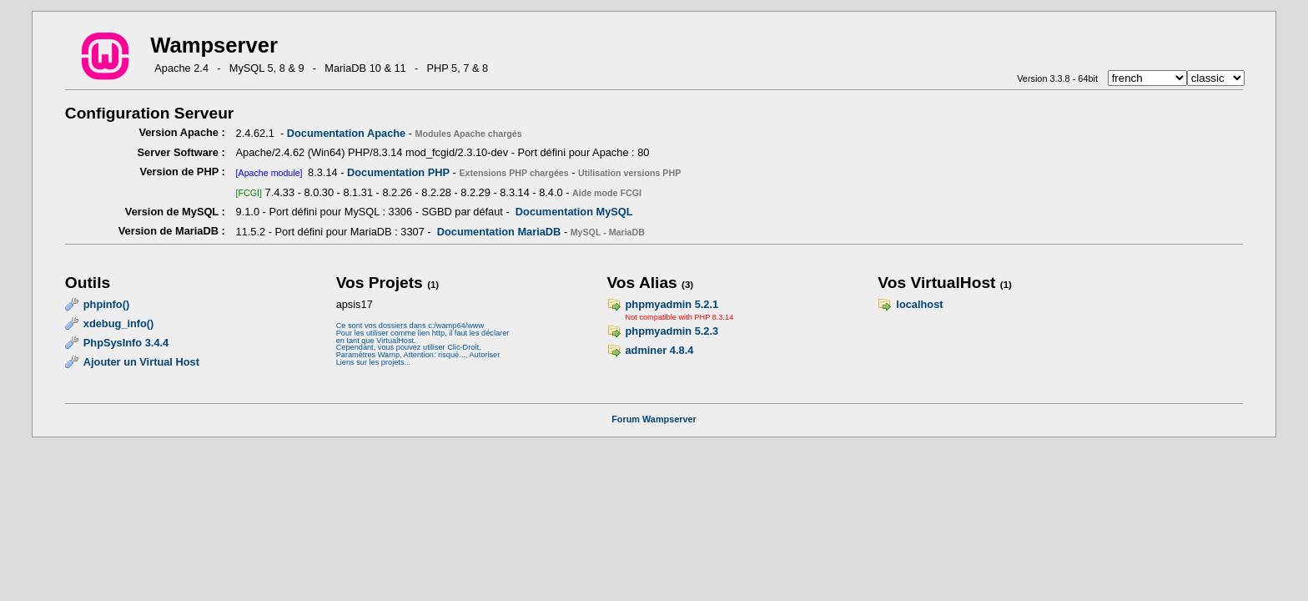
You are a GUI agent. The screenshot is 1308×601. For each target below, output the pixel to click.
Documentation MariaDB (499, 231)
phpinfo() (106, 304)
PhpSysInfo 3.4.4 (126, 342)
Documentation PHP (398, 172)
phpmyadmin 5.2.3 (672, 331)
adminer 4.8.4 (660, 350)
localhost (919, 304)
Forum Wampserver (654, 419)
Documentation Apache (346, 133)
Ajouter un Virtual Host (141, 362)
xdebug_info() (118, 323)
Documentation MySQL (574, 211)
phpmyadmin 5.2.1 (672, 304)
